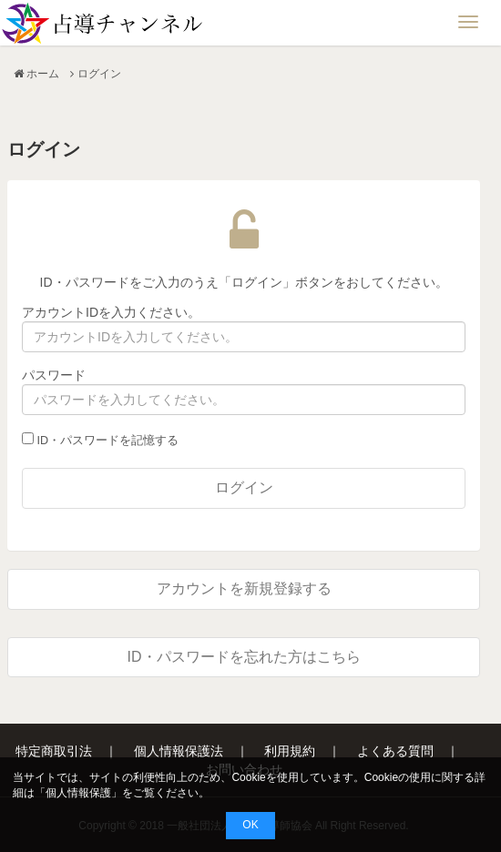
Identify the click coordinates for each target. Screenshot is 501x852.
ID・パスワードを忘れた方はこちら (244, 656)
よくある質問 (395, 751)
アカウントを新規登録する (244, 588)
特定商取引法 (53, 751)
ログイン (244, 487)
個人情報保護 (78, 792)
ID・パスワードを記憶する (100, 439)
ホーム (42, 73)
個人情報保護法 (178, 751)
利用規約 (289, 751)
